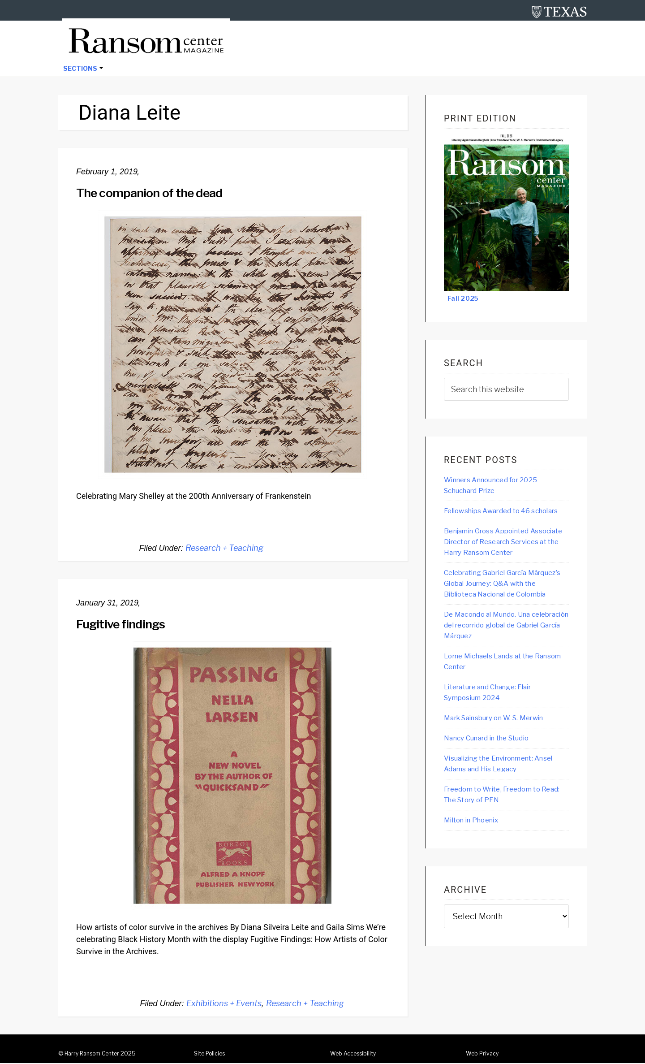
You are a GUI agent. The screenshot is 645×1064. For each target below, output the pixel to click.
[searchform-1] (506, 390)
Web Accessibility (356, 1054)
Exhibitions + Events (224, 1004)
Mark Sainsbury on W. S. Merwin (503, 759)
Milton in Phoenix (476, 864)
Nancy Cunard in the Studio (494, 780)
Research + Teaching (224, 549)
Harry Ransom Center (95, 1054)
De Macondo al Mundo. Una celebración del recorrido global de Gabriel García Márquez (502, 664)
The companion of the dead (158, 193)
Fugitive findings (126, 624)
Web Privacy (484, 1054)
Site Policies (212, 1054)
